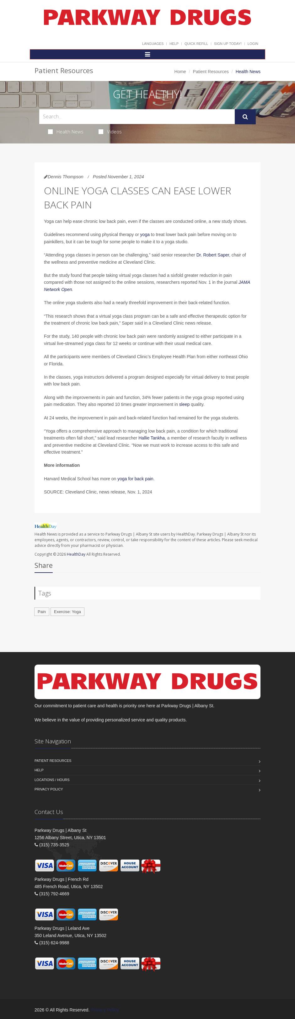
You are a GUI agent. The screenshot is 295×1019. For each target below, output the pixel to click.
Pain (42, 611)
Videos (110, 131)
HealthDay (76, 554)
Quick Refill (196, 44)
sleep (184, 404)
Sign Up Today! (228, 44)
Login (253, 44)
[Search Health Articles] (137, 116)
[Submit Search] (245, 116)
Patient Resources (211, 71)
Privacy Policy (49, 789)
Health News (65, 131)
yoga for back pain (135, 478)
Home (180, 71)
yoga (145, 234)
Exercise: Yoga (67, 611)
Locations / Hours (52, 780)
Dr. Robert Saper (212, 254)
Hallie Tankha (151, 437)
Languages (153, 44)
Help (174, 44)
